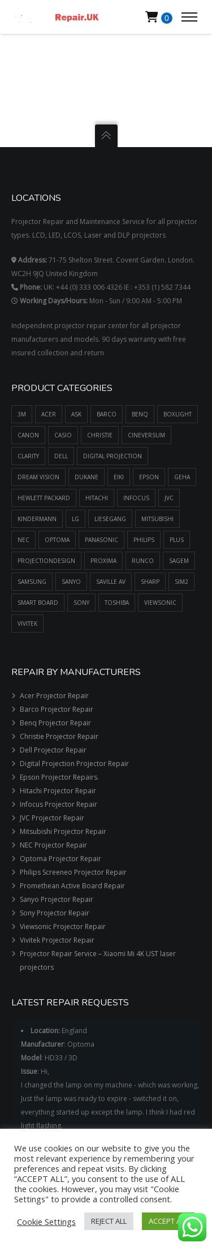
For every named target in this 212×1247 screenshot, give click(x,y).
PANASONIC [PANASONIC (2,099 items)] (101, 540)
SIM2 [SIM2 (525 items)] (181, 582)
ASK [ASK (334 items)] (76, 414)
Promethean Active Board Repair (72, 886)
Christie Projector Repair (59, 736)
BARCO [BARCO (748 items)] (106, 414)
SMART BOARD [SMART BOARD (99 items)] (38, 603)
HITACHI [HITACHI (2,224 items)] (96, 498)
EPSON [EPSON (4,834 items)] (149, 477)
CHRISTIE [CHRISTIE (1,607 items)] (100, 435)
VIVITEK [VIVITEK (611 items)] (27, 623)
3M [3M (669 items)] (22, 414)
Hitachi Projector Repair (58, 791)
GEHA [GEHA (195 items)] (182, 477)
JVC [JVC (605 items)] (169, 498)
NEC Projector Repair (53, 845)
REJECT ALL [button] (109, 1221)
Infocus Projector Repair (58, 804)
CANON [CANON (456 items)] (28, 435)
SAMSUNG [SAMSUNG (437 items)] (32, 582)
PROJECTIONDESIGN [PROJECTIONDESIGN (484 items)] (46, 561)
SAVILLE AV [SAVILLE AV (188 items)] (111, 582)
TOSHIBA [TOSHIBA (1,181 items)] (117, 603)
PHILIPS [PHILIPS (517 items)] (143, 540)
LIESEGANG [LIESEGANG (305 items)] (110, 519)
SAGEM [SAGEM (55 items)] (179, 561)
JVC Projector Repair (52, 818)
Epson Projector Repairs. (59, 777)
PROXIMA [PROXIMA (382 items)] (103, 561)
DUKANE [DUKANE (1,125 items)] (86, 477)
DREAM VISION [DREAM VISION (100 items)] (38, 477)
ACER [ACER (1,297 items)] (48, 414)
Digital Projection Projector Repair (74, 763)
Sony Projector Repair (54, 913)
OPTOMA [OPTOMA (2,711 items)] (57, 540)
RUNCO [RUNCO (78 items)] (143, 561)
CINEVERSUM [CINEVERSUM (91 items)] (146, 435)
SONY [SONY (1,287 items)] (81, 603)
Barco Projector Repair (56, 709)
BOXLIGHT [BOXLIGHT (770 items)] (177, 414)
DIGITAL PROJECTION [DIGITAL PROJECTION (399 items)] (112, 456)
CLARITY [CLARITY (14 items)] (28, 456)
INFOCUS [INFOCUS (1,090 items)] (136, 498)
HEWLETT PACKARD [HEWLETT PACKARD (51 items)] (44, 498)
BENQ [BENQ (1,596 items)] (140, 414)
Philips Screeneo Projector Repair (73, 872)
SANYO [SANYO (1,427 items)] (71, 582)
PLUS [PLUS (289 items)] (177, 540)
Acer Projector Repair (54, 695)
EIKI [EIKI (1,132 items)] (119, 477)
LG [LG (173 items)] (75, 519)
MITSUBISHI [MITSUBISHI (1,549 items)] (157, 519)
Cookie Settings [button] (46, 1221)
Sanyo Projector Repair (56, 899)
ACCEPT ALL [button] (168, 1221)
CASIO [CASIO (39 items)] (63, 435)
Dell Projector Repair (53, 750)
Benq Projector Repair (55, 723)
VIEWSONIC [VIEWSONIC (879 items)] (160, 603)
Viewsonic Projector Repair (63, 926)
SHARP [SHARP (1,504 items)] (150, 582)
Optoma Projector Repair (60, 858)
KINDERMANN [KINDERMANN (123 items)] (37, 519)
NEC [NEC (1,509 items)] (23, 540)
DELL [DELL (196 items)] (61, 456)
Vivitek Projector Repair (57, 940)
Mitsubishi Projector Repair (63, 831)
